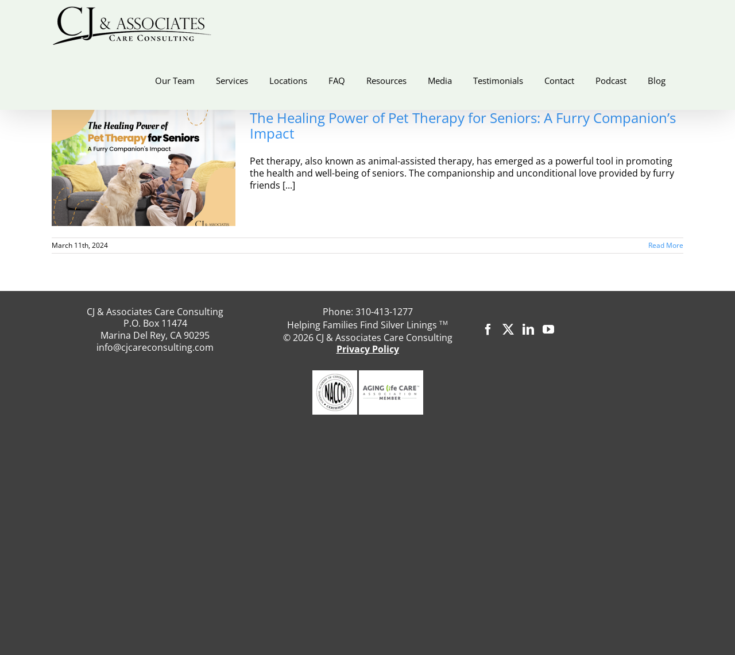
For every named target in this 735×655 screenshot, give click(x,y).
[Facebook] (488, 329)
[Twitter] (508, 329)
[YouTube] (548, 329)
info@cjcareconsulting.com (155, 347)
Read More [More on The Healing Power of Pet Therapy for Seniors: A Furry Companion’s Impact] (665, 245)
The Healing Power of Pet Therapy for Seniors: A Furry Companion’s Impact (463, 125)
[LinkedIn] (528, 329)
